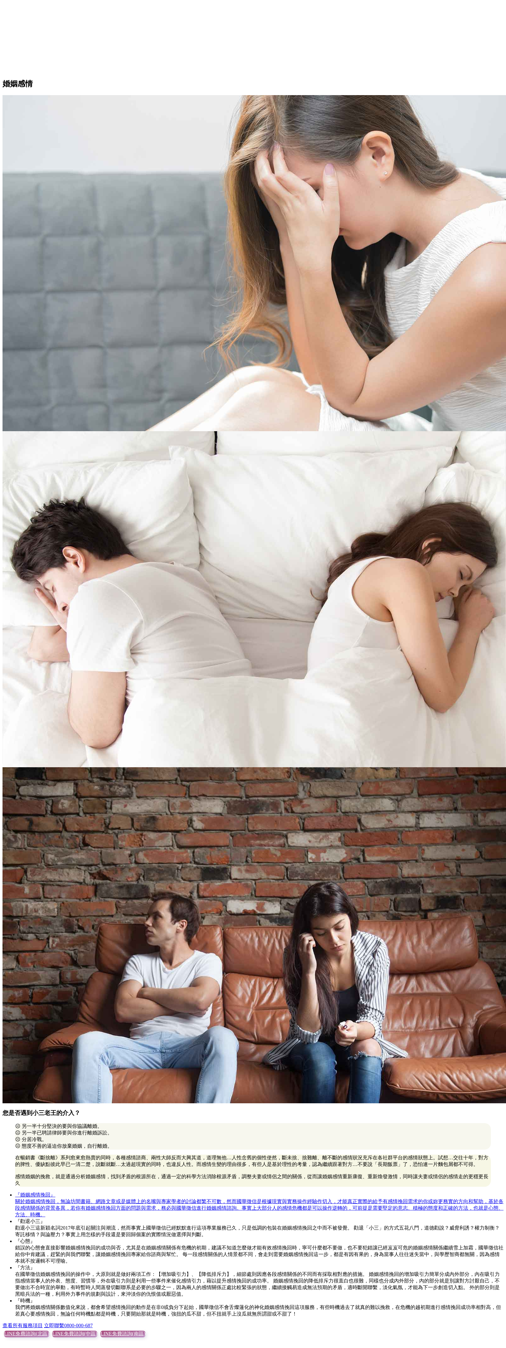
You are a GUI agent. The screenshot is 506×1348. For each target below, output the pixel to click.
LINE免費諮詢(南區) (122, 1333)
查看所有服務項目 (23, 1325)
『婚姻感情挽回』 (35, 1194)
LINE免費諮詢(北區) (26, 1333)
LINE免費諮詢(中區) (74, 1333)
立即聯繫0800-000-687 (68, 1325)
